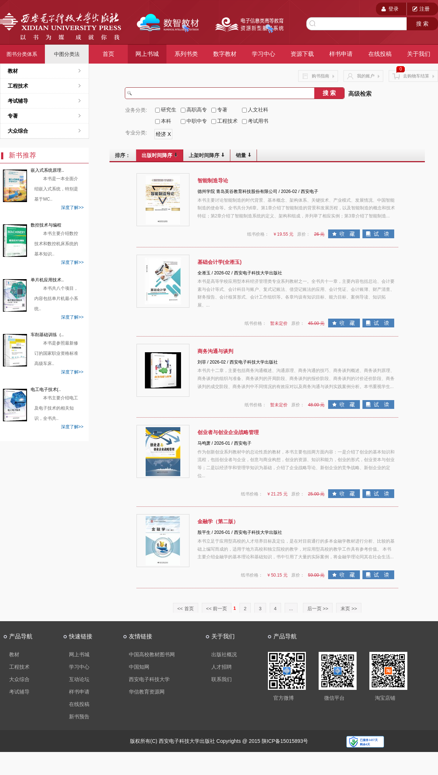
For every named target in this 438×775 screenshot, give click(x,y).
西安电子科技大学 (149, 679)
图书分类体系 (22, 54)
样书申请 (341, 54)
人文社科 (258, 110)
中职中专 (197, 121)
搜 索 (422, 23)
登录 (393, 9)
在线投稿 (380, 54)
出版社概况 (224, 654)
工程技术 (227, 121)
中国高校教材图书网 (152, 654)
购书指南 (318, 76)
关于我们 (418, 54)
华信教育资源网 (147, 692)
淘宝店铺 (385, 698)
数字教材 (225, 54)
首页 (108, 54)
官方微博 (283, 698)
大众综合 (18, 131)
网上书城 (147, 54)
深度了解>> (72, 207)
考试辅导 (18, 101)
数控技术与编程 (46, 225)
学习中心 (263, 54)
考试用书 (258, 121)
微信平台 (334, 698)
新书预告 (79, 716)
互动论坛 (79, 679)
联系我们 (221, 679)
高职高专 (197, 110)
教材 (13, 71)
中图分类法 (67, 54)
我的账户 (363, 76)
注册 (424, 9)
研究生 (168, 110)
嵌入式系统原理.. (47, 170)
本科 (166, 121)
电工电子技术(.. (46, 389)
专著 (13, 116)
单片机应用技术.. (47, 279)
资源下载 (302, 54)
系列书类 (186, 54)
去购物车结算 (413, 75)
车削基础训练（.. (47, 334)
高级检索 (360, 94)
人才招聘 (221, 667)
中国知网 (139, 667)
